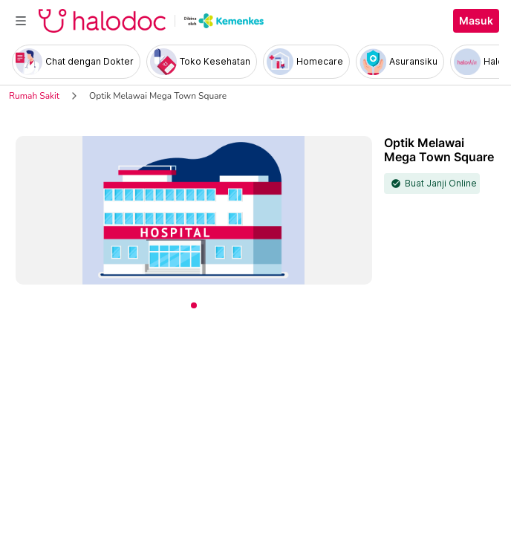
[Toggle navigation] (21, 20)
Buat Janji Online (441, 183)
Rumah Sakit (34, 96)
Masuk (476, 21)
